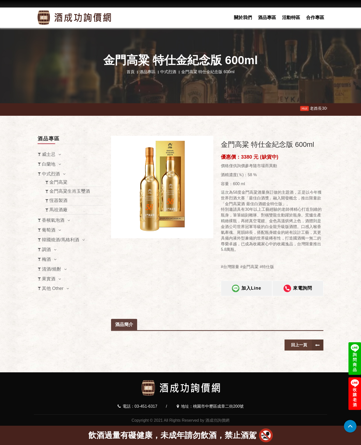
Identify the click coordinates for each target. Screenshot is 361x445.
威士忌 (48, 154)
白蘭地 (48, 164)
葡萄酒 (48, 230)
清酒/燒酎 (51, 269)
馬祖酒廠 (58, 209)
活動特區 (291, 17)
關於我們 (243, 17)
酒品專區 (267, 17)
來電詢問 (298, 293)
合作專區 (315, 17)
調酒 (46, 249)
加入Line (246, 293)
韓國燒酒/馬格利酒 (60, 239)
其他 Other (52, 288)
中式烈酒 (168, 72)
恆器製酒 (58, 200)
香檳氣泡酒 (53, 220)
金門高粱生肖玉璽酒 (69, 191)
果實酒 (48, 278)
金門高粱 (58, 182)
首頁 (131, 72)
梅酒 (46, 259)
